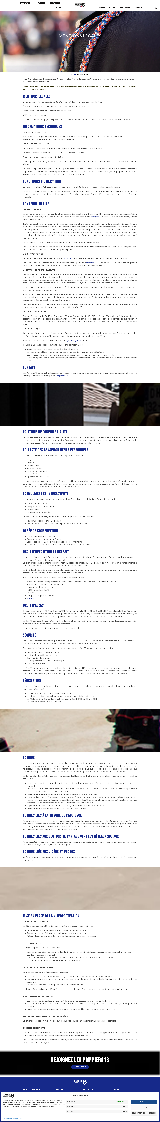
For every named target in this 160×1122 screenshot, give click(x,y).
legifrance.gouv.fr (73, 340)
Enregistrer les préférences (144, 1113)
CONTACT (138, 8)
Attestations (25, 3)
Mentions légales (7, 1118)
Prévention (55, 3)
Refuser (144, 1107)
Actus (58, 8)
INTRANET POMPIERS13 (31, 1090)
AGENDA (102, 8)
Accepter (144, 1102)
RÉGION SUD (115, 1090)
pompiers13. (96, 217)
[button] (156, 1096)
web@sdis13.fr (61, 376)
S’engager (41, 3)
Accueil (73, 74)
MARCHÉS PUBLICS (59, 1090)
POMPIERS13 (125, 8)
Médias (112, 8)
